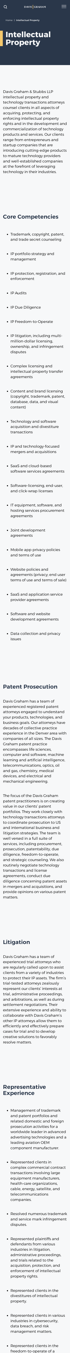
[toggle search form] (5, 7)
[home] (35, 7)
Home (9, 20)
